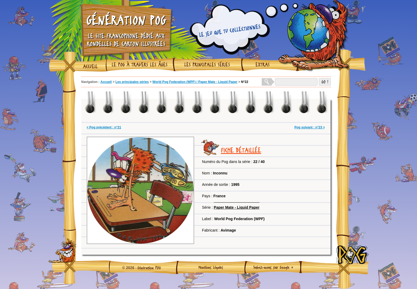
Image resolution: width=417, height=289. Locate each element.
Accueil (90, 66)
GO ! (325, 82)
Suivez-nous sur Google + (273, 267)
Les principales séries (207, 65)
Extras (263, 65)
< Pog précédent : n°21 (104, 127)
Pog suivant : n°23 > (309, 127)
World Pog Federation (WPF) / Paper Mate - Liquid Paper (194, 82)
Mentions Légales (210, 267)
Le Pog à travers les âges (140, 65)
